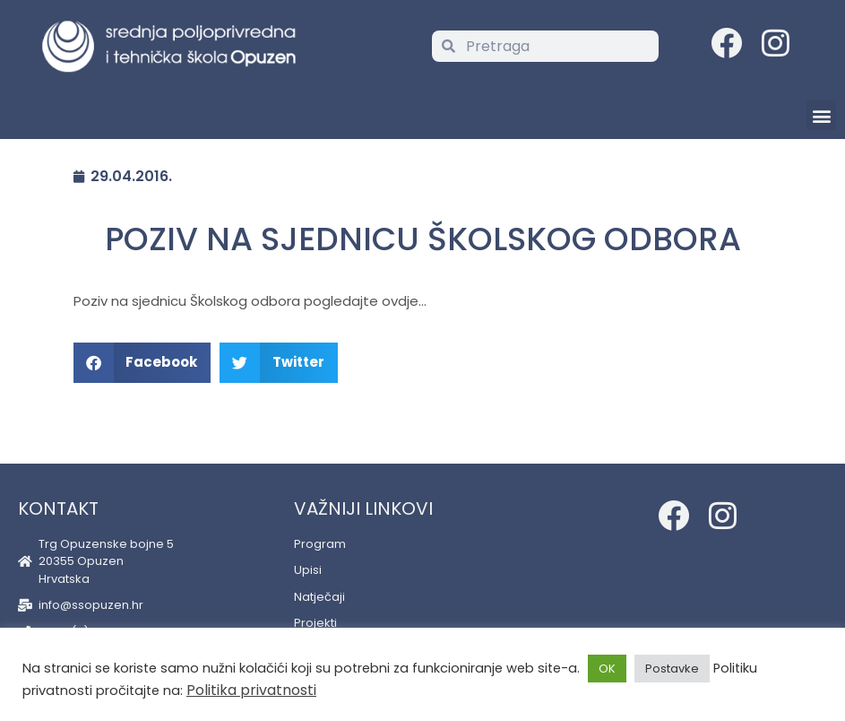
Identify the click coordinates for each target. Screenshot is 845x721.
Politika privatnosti (251, 690)
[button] (821, 115)
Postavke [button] (672, 668)
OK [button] (607, 668)
